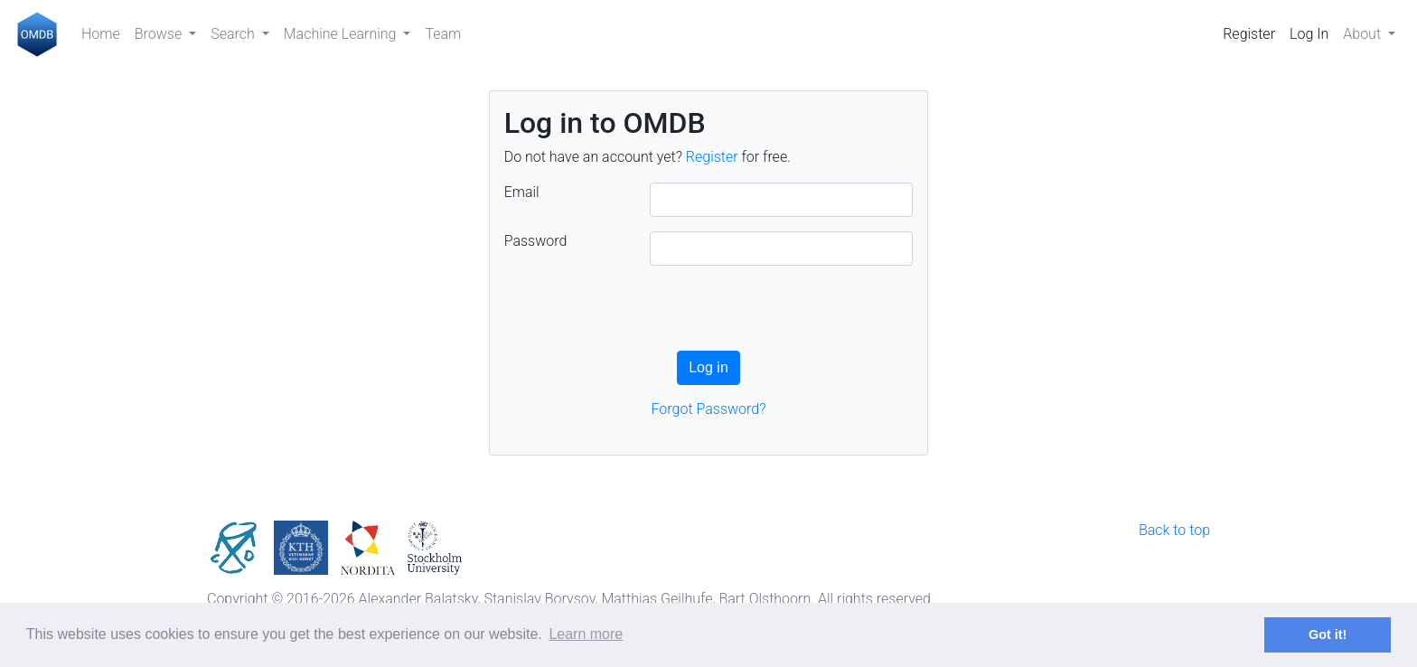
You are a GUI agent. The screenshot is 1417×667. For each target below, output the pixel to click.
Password (536, 240)
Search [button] (234, 33)
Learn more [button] (586, 634)
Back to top (1174, 530)
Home (100, 33)
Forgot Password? (709, 409)
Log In (1309, 33)
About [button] (1363, 33)
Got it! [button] (1328, 634)
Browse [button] (160, 33)
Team (443, 33)
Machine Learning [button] (342, 33)
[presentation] (641, 315)
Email (522, 192)
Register (1249, 33)
